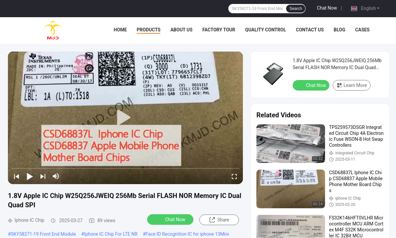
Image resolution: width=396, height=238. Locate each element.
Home (120, 29)
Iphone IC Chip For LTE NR (111, 234)
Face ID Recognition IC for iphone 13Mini (187, 234)
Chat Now (327, 8)
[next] (43, 176)
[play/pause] (29, 176)
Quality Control (265, 29)
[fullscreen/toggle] (234, 176)
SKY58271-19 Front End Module (43, 234)
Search (295, 8)
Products (148, 29)
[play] (125, 117)
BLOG (339, 29)
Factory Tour (218, 29)
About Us (181, 29)
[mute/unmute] (56, 176)
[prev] (16, 176)
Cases (362, 29)
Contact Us (310, 29)
